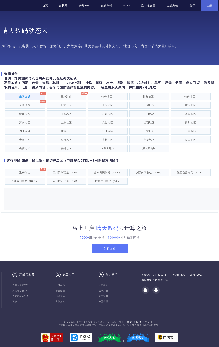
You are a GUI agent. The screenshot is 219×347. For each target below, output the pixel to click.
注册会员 (60, 285)
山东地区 (66, 122)
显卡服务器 (148, 5)
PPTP (126, 5)
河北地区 (107, 131)
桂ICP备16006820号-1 (139, 322)
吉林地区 (107, 139)
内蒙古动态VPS (20, 295)
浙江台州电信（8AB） (25, 181)
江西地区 (149, 122)
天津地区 (149, 105)
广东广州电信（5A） (107, 181)
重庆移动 (24, 172)
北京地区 (66, 105)
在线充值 (172, 5)
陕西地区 (190, 139)
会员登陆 (60, 290)
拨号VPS (84, 5)
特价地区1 (107, 96)
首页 (45, 5)
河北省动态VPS (20, 290)
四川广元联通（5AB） (66, 181)
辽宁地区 (149, 131)
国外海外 (66, 96)
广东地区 (107, 113)
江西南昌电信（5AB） (190, 172)
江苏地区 (66, 113)
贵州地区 (66, 148)
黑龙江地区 (149, 148)
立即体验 (109, 249)
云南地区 (190, 131)
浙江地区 (24, 113)
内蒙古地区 (108, 148)
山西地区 (24, 148)
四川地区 (190, 122)
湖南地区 (66, 131)
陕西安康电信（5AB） (149, 172)
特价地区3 (190, 96)
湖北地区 (24, 131)
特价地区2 (149, 96)
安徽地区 (107, 122)
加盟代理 (103, 301)
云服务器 (106, 5)
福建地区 (190, 113)
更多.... (16, 301)
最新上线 (24, 96)
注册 (209, 5)
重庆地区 (190, 105)
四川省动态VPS (20, 285)
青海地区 (24, 139)
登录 (193, 5)
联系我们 (103, 290)
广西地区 (149, 113)
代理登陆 (60, 295)
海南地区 (66, 139)
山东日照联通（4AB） (107, 172)
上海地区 (107, 105)
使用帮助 (103, 295)
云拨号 (63, 5)
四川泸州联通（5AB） (66, 172)
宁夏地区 (149, 139)
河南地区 (24, 122)
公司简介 (103, 285)
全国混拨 (24, 105)
